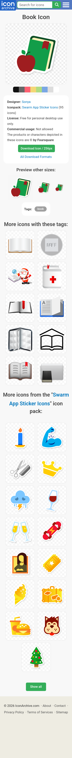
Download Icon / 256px (36, 148)
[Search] (56, 4)
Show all (36, 687)
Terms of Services (40, 712)
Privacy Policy (14, 712)
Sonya (26, 102)
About (47, 706)
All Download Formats (36, 157)
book (40, 209)
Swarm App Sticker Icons (40, 107)
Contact (60, 706)
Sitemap (62, 712)
